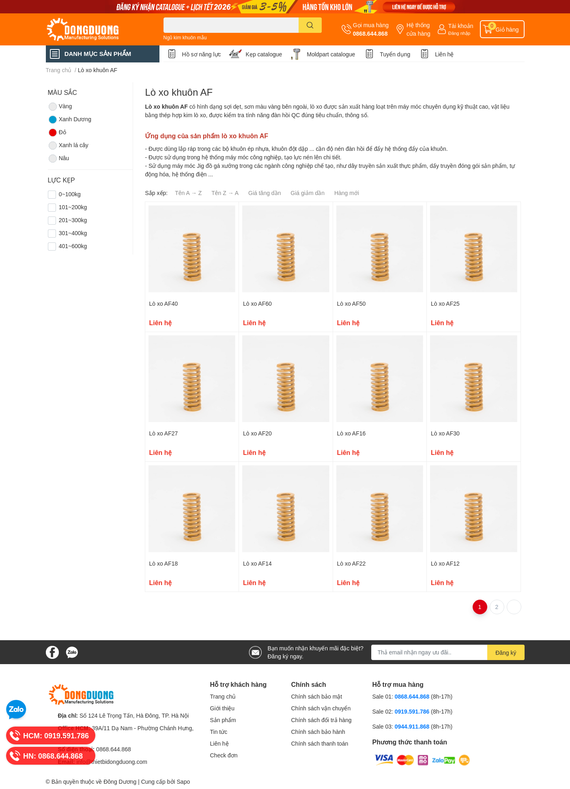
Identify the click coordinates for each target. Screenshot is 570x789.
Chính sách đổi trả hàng (321, 719)
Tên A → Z (188, 192)
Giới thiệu (222, 708)
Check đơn (224, 755)
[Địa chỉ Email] (448, 652)
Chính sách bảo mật (316, 696)
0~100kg (70, 194)
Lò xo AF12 (445, 563)
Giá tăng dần (264, 192)
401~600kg (73, 245)
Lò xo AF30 (445, 433)
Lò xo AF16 (351, 433)
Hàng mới (346, 192)
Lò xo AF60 (257, 303)
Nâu (58, 158)
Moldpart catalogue (331, 54)
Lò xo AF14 (257, 563)
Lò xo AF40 (163, 303)
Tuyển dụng (395, 54)
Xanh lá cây (68, 145)
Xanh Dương (69, 119)
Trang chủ (223, 696)
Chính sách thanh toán (319, 743)
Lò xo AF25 (445, 303)
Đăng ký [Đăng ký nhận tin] (505, 652)
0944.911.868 (413, 726)
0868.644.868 (370, 33)
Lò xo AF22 (351, 563)
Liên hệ (444, 54)
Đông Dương (119, 781)
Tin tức (219, 731)
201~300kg (73, 220)
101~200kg (73, 207)
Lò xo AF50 (351, 303)
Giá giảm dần (307, 192)
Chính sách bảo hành (318, 731)
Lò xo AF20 (257, 433)
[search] (310, 25)
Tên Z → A (225, 192)
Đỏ (57, 132)
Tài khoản (460, 25)
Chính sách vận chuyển (321, 708)
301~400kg (73, 232)
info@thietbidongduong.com (111, 761)
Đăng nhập (459, 33)
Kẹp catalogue (264, 54)
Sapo (183, 781)
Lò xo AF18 (163, 563)
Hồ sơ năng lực (201, 54)
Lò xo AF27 (163, 433)
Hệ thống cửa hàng (418, 29)
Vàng (60, 106)
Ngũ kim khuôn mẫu (185, 37)
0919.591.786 (413, 711)
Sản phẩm (223, 719)
